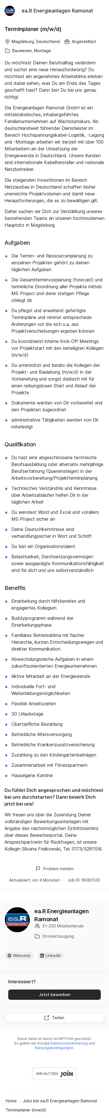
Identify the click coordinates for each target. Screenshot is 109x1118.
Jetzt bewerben (54, 994)
